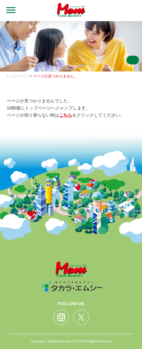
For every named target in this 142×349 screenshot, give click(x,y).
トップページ (17, 76)
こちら (65, 115)
